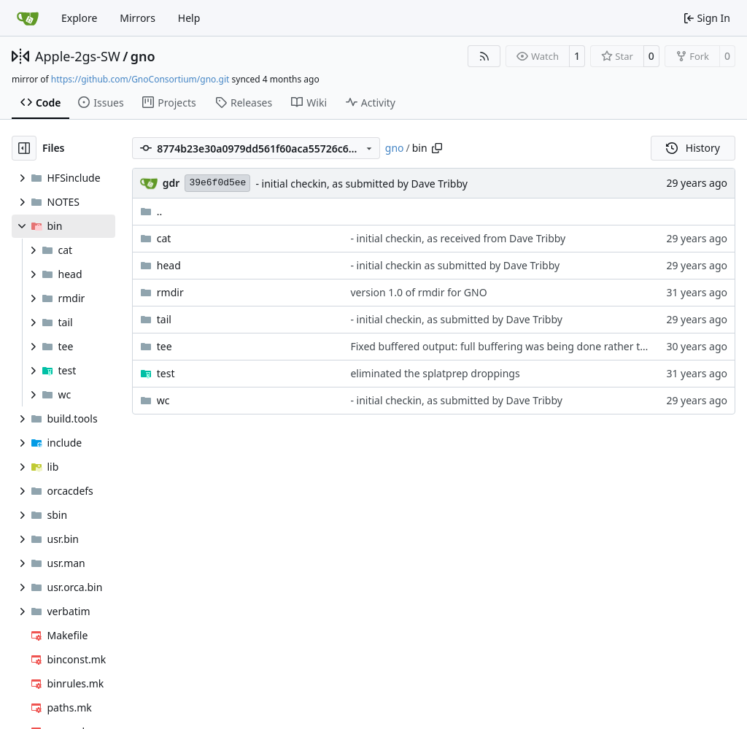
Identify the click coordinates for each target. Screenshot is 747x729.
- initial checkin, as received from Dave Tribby (457, 238)
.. (151, 211)
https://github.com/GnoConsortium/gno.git (140, 79)
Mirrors (137, 18)
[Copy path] (437, 148)
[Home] (27, 18)
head (169, 265)
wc (163, 400)
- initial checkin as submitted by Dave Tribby (455, 265)
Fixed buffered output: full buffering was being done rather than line (514, 346)
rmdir (170, 292)
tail (164, 319)
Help (189, 18)
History (693, 148)
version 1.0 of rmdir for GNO (418, 292)
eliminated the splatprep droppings (434, 373)
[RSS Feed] (484, 56)
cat (164, 238)
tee (164, 346)
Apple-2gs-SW (77, 56)
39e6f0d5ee (217, 182)
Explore (79, 18)
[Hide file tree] (24, 148)
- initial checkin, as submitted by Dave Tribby (361, 183)
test (166, 373)
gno (143, 56)
